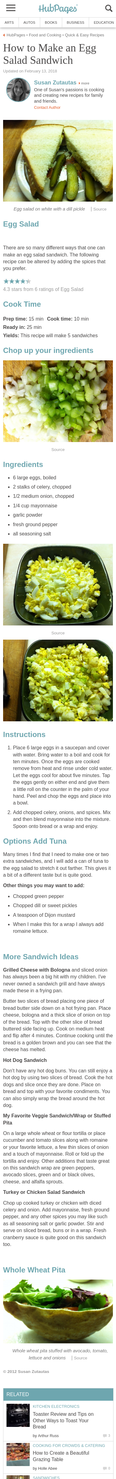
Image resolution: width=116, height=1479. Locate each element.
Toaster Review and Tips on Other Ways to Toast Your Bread (63, 1420)
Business (75, 22)
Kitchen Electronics (56, 1406)
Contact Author (47, 107)
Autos (29, 22)
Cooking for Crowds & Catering (69, 1445)
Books (51, 22)
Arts (9, 22)
